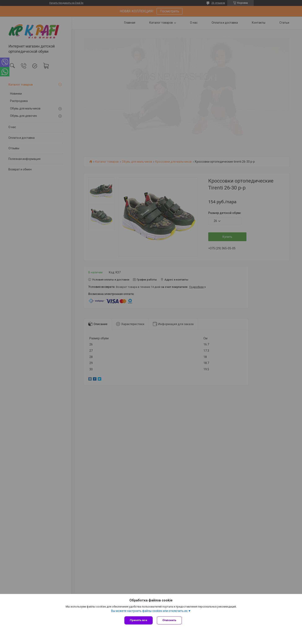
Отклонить (169, 620)
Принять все (138, 620)
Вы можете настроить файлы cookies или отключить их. (149, 611)
